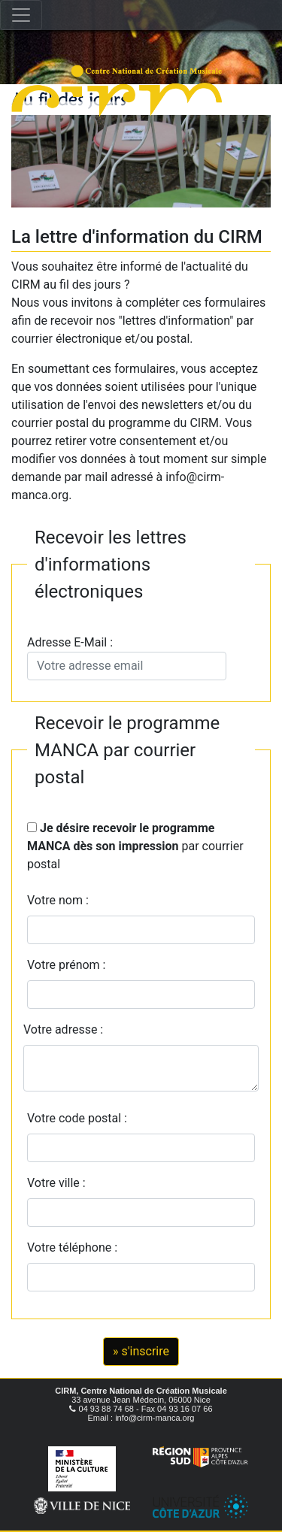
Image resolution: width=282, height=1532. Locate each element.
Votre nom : (58, 900)
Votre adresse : (63, 1029)
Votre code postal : (80, 1118)
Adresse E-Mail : (126, 657)
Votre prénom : (66, 965)
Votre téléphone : (75, 1247)
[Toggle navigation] (21, 15)
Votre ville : (59, 1183)
